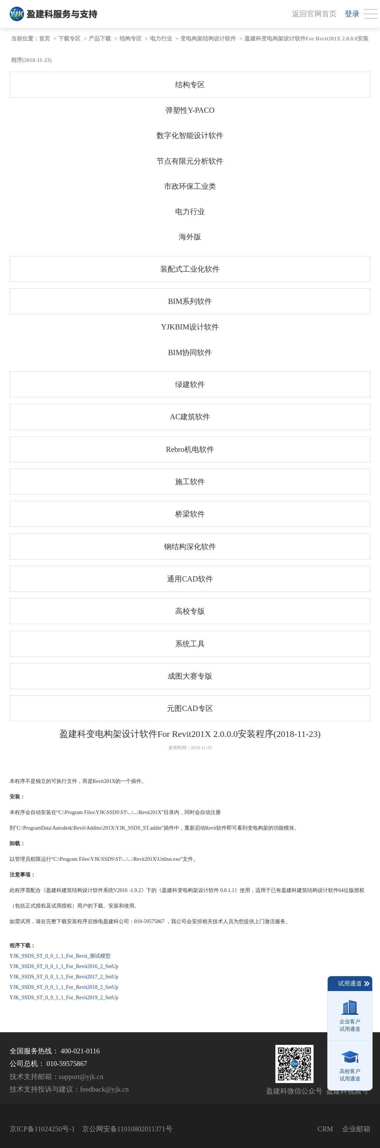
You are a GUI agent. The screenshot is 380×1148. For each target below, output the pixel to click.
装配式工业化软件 (190, 269)
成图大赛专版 (190, 676)
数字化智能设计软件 (190, 135)
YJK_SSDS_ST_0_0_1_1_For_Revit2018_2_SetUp (64, 987)
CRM (325, 1129)
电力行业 (161, 39)
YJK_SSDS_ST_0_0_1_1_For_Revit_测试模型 (60, 956)
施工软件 (190, 482)
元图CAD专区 (190, 708)
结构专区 (130, 39)
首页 (44, 39)
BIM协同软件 (190, 352)
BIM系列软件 (190, 301)
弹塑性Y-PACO (190, 110)
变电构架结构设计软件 (208, 39)
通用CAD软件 (190, 579)
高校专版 (190, 611)
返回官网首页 (314, 14)
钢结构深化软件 (190, 546)
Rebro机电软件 (190, 449)
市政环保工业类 (190, 186)
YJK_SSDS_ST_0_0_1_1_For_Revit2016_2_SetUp (64, 966)
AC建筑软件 (190, 417)
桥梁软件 (190, 514)
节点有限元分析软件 (190, 161)
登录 (352, 14)
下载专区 (69, 39)
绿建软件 (190, 384)
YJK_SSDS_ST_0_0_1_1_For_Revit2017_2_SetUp (64, 977)
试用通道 (354, 983)
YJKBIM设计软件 (190, 327)
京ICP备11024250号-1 (42, 1129)
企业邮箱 (356, 1129)
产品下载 (100, 39)
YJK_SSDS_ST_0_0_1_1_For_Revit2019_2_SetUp (64, 997)
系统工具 (190, 644)
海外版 (190, 237)
